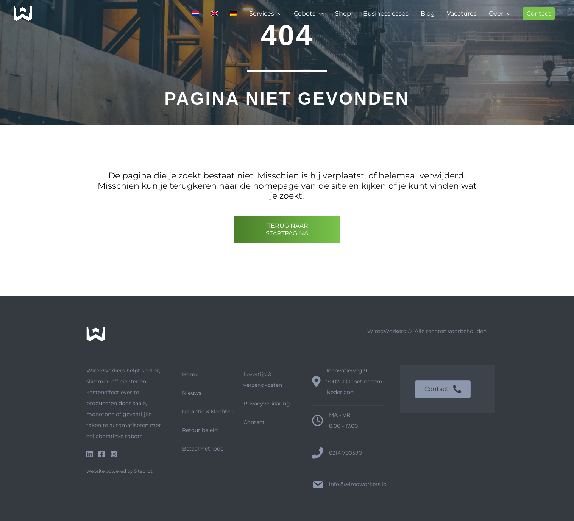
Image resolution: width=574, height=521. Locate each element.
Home (190, 374)
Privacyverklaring (266, 403)
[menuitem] (195, 13)
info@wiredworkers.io (358, 484)
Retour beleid (200, 430)
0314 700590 (345, 452)
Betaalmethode (202, 448)
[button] (539, 13)
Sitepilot (143, 471)
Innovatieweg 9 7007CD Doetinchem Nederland (354, 381)
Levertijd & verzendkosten (262, 379)
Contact (254, 422)
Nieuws (191, 393)
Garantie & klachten (208, 411)
